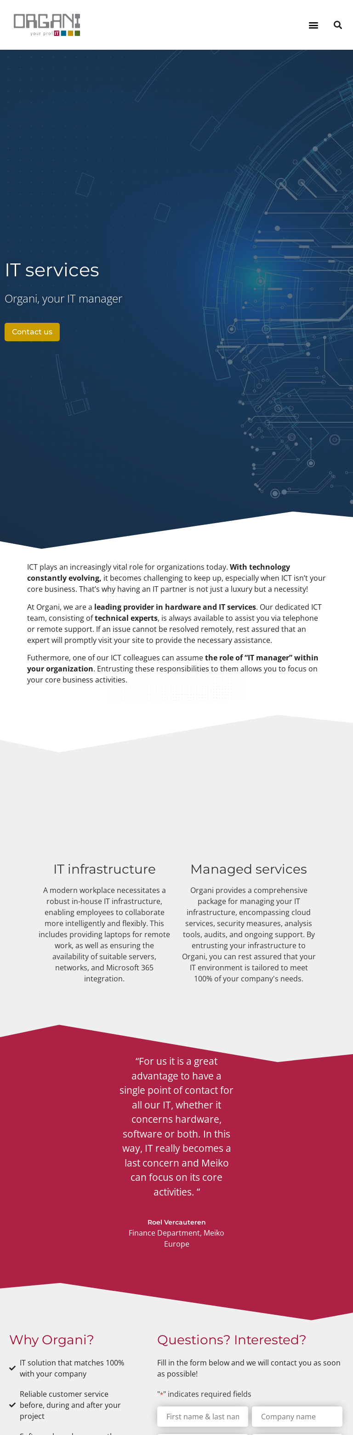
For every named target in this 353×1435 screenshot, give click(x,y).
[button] (313, 24)
